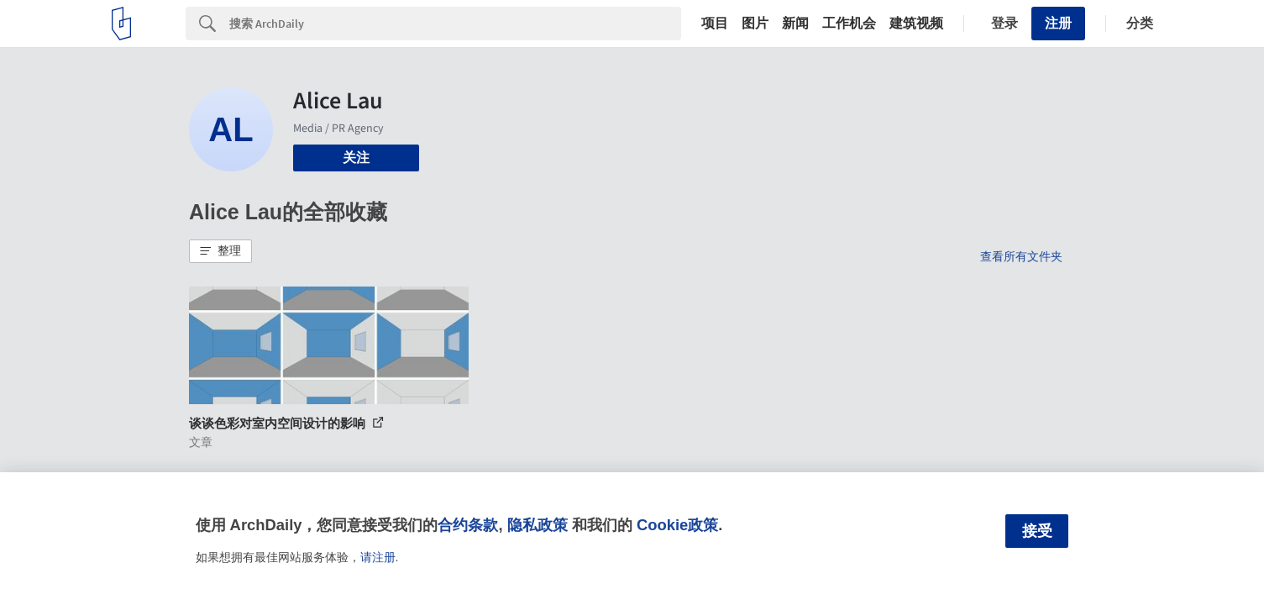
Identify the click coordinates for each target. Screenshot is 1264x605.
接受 (1037, 531)
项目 (714, 23)
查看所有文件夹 (1021, 256)
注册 (1058, 23)
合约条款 (468, 525)
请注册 (378, 557)
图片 (755, 23)
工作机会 (849, 23)
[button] (220, 251)
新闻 (795, 23)
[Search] (455, 23)
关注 (356, 157)
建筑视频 (916, 23)
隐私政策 (537, 525)
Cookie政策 (677, 525)
